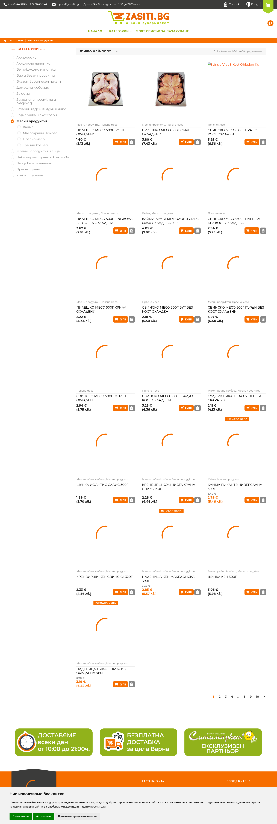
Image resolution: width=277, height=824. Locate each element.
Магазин (16, 40)
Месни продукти (87, 124)
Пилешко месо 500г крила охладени (101, 310)
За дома (23, 94)
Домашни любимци (32, 88)
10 (257, 696)
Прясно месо (109, 124)
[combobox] (98, 51)
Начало (95, 31)
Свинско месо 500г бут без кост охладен (167, 310)
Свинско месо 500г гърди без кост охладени (236, 310)
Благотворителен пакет (38, 82)
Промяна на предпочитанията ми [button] (77, 816)
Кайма (146, 213)
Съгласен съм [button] (21, 816)
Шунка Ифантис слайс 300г (102, 485)
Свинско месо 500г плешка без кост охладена (234, 221)
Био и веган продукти (35, 75)
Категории (119, 31)
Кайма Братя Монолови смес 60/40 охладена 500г (170, 221)
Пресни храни (28, 169)
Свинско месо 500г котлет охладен (101, 398)
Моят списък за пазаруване (162, 31)
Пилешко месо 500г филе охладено (166, 132)
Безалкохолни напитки (36, 69)
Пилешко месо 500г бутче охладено (100, 132)
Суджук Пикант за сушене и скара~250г (234, 398)
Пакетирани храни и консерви (42, 157)
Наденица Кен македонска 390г (168, 579)
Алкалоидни (26, 57)
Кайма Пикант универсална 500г (235, 487)
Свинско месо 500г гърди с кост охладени (168, 398)
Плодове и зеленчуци (34, 163)
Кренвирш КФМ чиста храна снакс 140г (168, 487)
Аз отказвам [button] (43, 816)
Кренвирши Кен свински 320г (104, 577)
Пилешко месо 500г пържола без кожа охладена (104, 221)
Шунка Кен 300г (222, 577)
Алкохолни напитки (33, 63)
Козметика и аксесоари (36, 115)
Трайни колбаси (36, 145)
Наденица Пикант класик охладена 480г (101, 671)
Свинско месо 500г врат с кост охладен (232, 132)
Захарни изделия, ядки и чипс (41, 109)
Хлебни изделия (29, 175)
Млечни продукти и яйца (38, 151)
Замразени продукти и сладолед (36, 101)
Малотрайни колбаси (222, 390)
